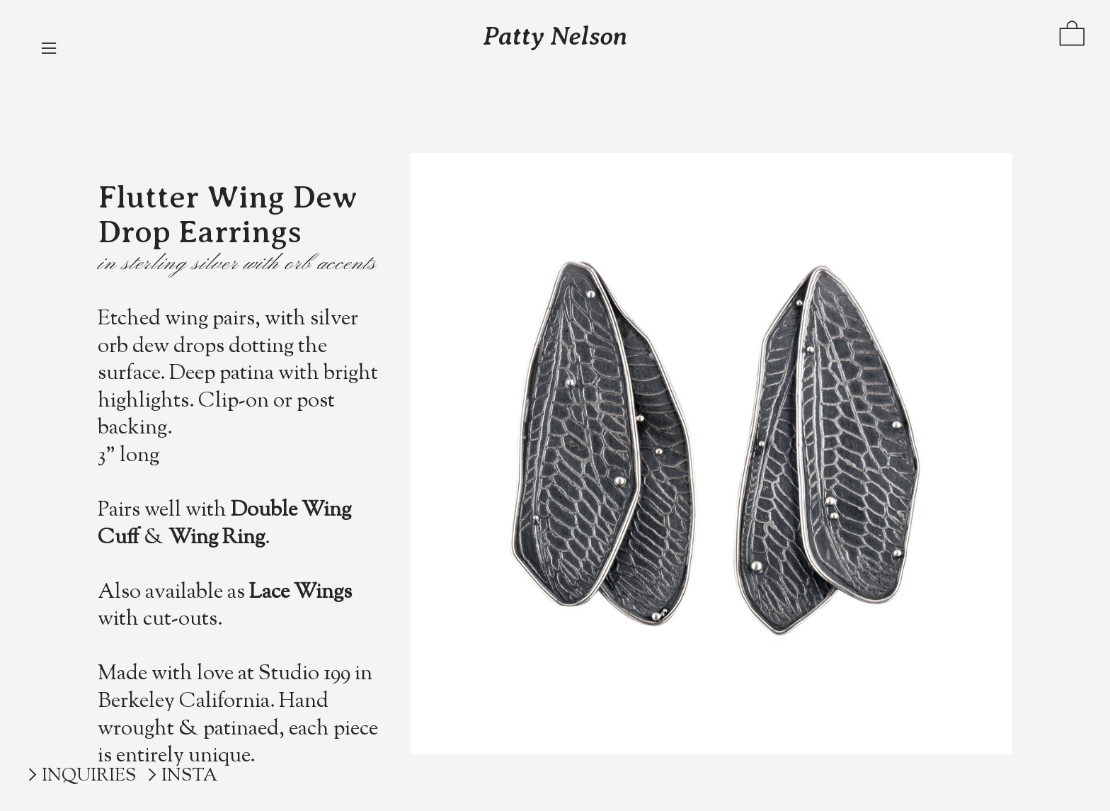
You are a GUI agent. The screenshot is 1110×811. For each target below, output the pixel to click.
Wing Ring (216, 538)
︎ (1072, 37)
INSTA (189, 776)
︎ (32, 776)
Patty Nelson (555, 35)
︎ (49, 48)
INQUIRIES (89, 776)
